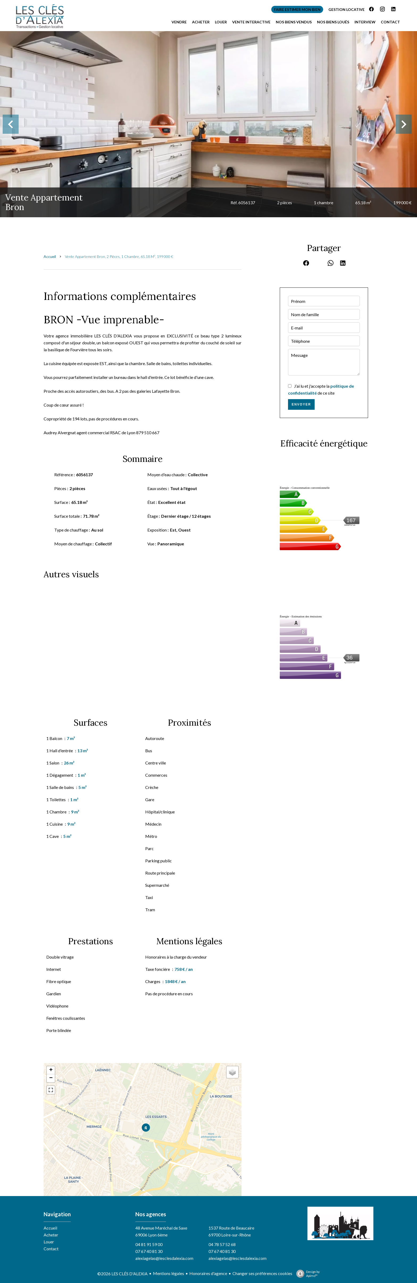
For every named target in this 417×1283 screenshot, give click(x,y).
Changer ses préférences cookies (262, 1273)
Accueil (50, 256)
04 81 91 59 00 (148, 1244)
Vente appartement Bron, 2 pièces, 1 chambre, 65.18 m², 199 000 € (119, 256)
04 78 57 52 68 (222, 1244)
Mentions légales (168, 1273)
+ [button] (51, 1070)
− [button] (51, 1078)
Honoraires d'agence (208, 1273)
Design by (307, 1274)
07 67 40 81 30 (148, 1251)
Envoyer (301, 404)
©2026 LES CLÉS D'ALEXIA (122, 1273)
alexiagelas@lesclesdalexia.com (164, 1258)
